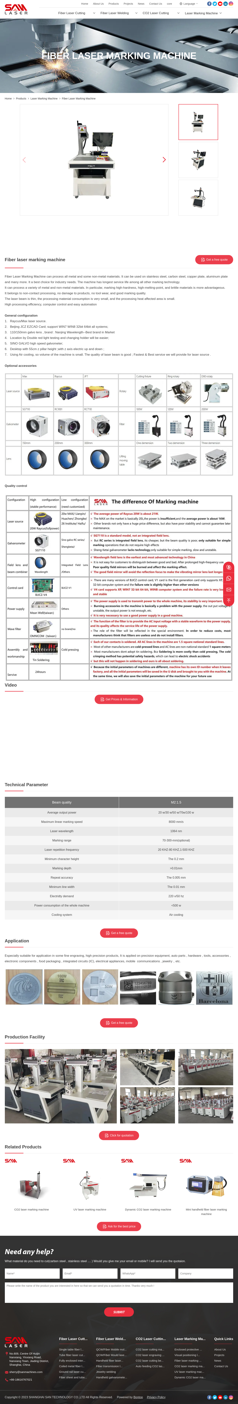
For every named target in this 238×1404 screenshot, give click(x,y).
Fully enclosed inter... (72, 1360)
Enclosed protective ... (188, 1349)
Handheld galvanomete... (111, 1377)
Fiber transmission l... (109, 1366)
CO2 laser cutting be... (149, 1360)
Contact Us (155, 3)
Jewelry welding (106, 1371)
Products (114, 3)
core (169, 3)
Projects (128, 3)
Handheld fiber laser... (109, 1360)
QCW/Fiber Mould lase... (111, 1355)
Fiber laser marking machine (79, 98)
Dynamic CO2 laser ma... (190, 1377)
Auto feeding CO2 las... (150, 1366)
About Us (98, 3)
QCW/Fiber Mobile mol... (111, 1349)
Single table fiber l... (71, 1349)
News (141, 3)
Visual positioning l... (187, 1355)
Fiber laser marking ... (187, 1360)
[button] (163, 160)
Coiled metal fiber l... (72, 1366)
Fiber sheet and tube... (73, 1377)
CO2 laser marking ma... (189, 1366)
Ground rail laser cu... (72, 1371)
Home (84, 3)
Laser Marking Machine (201, 13)
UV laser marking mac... (189, 1371)
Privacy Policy (156, 1397)
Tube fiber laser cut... (72, 1355)
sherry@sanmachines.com (26, 1372)
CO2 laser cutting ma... (150, 1349)
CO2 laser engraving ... (150, 1355)
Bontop (138, 1397)
